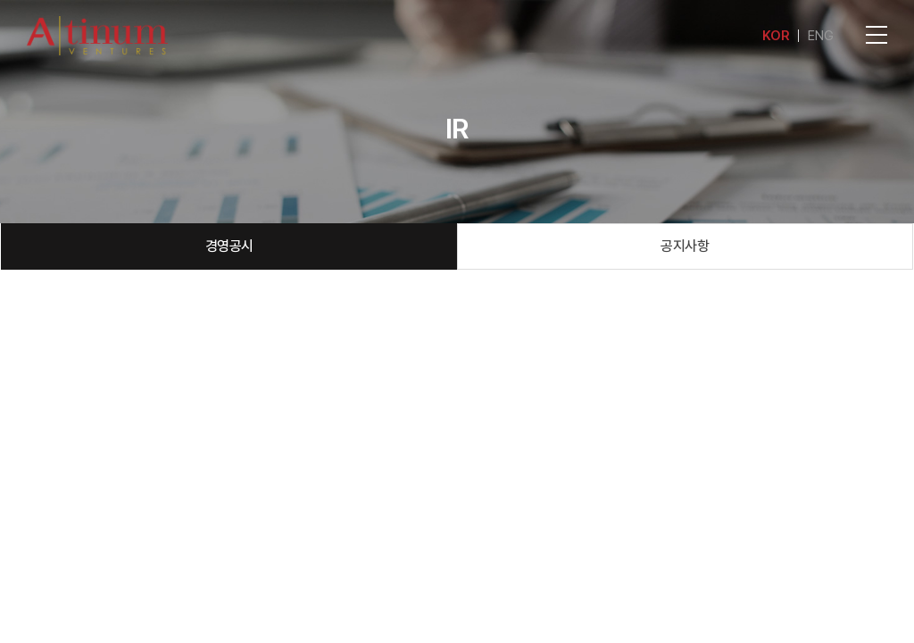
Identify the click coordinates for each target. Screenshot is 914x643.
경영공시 (229, 246)
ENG (821, 36)
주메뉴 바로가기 (0, 0)
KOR (776, 36)
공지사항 (685, 246)
